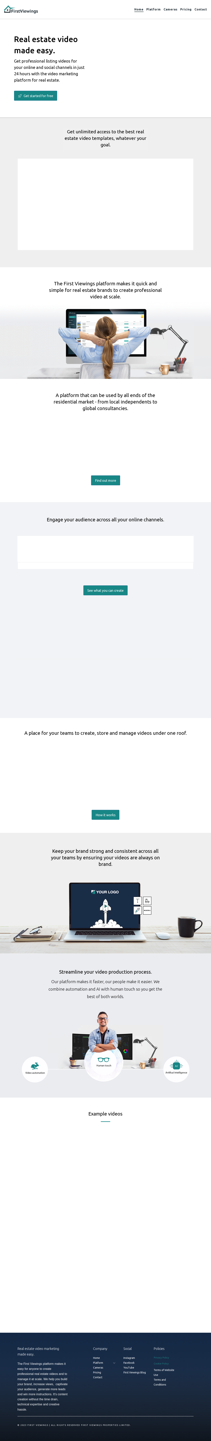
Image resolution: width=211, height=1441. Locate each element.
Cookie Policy (161, 1363)
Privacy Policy (161, 1357)
